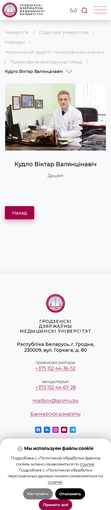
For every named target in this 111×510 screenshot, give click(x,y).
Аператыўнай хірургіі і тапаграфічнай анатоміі (54, 52)
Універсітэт (17, 32)
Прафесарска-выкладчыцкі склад (46, 61)
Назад (19, 213)
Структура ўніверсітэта (63, 32)
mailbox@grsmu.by (55, 400)
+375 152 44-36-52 (55, 368)
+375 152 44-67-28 (55, 387)
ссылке (87, 496)
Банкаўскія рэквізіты (55, 414)
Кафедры (15, 42)
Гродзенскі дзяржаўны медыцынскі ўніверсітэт (23, 10)
